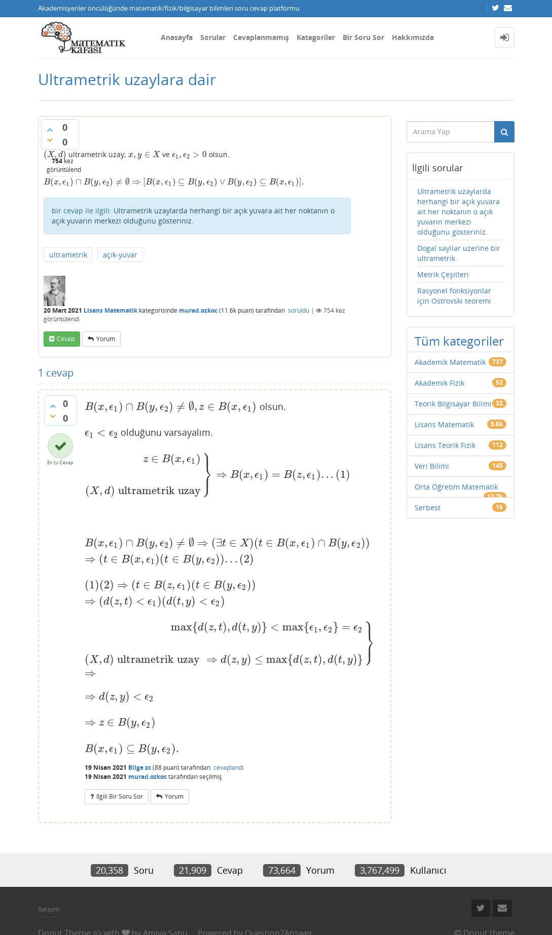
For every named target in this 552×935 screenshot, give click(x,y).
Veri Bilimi (432, 466)
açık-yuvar (120, 254)
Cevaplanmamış (261, 37)
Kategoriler (316, 37)
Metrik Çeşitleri (443, 274)
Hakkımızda (413, 37)
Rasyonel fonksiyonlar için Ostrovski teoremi (454, 296)
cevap (66, 338)
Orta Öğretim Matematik (456, 487)
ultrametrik (68, 254)
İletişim (49, 909)
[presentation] (55, 154)
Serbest (427, 507)
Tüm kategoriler (459, 340)
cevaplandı (228, 767)
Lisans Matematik (110, 310)
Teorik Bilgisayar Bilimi (453, 403)
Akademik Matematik (450, 362)
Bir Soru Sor (363, 37)
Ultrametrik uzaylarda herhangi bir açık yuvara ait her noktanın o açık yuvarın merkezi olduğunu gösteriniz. (193, 216)
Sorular (213, 37)
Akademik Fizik (439, 383)
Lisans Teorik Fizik (445, 445)
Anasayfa (177, 37)
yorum (105, 338)
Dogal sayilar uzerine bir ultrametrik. (458, 253)
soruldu (298, 310)
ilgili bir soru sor (119, 796)
